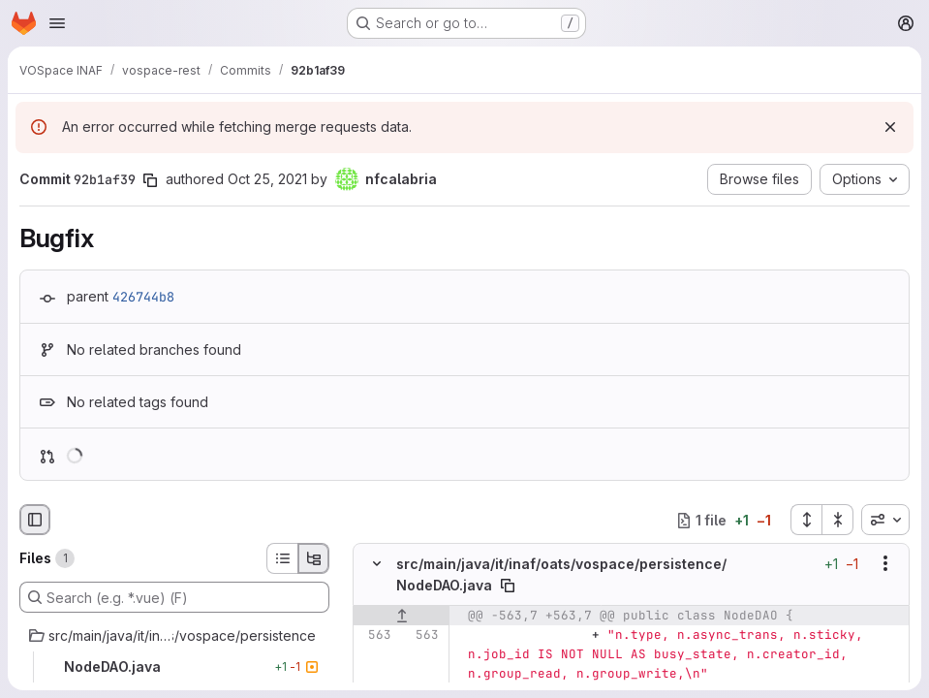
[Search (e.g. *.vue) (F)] (174, 597)
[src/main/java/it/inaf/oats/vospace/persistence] (174, 635)
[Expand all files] (805, 519)
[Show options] (885, 563)
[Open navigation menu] (57, 23)
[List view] (281, 558)
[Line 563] (374, 635)
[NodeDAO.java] (174, 666)
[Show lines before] (401, 615)
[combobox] (885, 519)
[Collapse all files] (837, 519)
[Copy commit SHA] (150, 180)
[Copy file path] (507, 585)
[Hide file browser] (34, 519)
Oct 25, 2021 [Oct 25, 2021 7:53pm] (267, 179)
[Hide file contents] (376, 563)
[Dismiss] (890, 127)
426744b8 (143, 296)
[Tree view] (313, 558)
